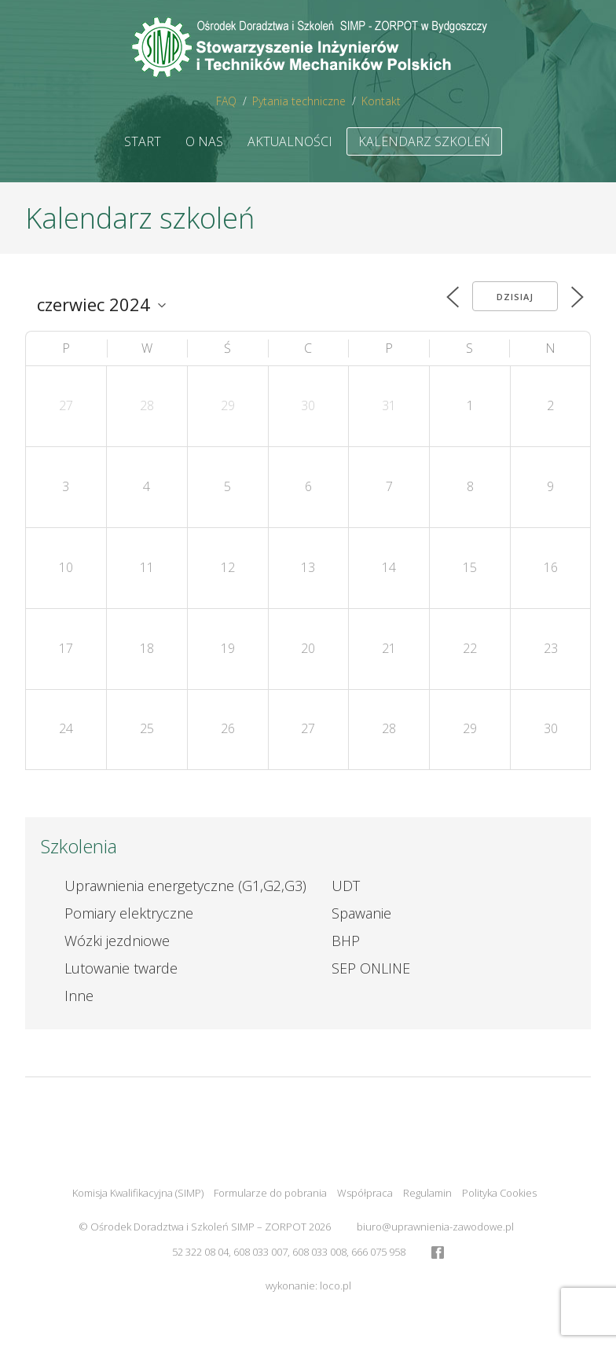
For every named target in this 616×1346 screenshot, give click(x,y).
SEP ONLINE (371, 968)
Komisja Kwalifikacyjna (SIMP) (138, 1193)
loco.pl (335, 1285)
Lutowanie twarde (121, 968)
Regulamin (427, 1193)
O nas (204, 141)
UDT (346, 885)
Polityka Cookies (499, 1193)
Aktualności (290, 141)
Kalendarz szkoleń (424, 141)
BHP (346, 940)
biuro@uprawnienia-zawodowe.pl (435, 1226)
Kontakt (381, 101)
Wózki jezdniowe (117, 940)
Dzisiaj (515, 297)
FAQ (226, 101)
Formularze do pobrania (270, 1193)
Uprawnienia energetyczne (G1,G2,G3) (185, 885)
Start (142, 141)
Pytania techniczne (299, 101)
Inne (79, 995)
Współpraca (365, 1193)
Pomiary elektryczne (128, 913)
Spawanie (361, 913)
